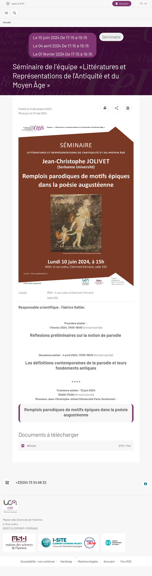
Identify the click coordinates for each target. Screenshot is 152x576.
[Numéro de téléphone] (24, 482)
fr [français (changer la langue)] (141, 3)
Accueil (7, 22)
